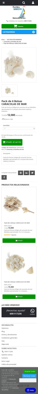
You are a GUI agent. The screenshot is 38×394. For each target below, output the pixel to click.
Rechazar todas (29, 376)
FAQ (3, 341)
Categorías (19, 32)
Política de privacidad (9, 364)
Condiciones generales (9, 338)
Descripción (6, 153)
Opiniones (5, 328)
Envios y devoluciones (9, 334)
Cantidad (6, 125)
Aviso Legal (5, 361)
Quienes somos (7, 355)
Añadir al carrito (12, 142)
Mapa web (5, 344)
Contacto (32, 314)
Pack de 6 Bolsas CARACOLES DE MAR (17, 223)
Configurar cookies (28, 380)
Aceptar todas (30, 371)
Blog (3, 331)
